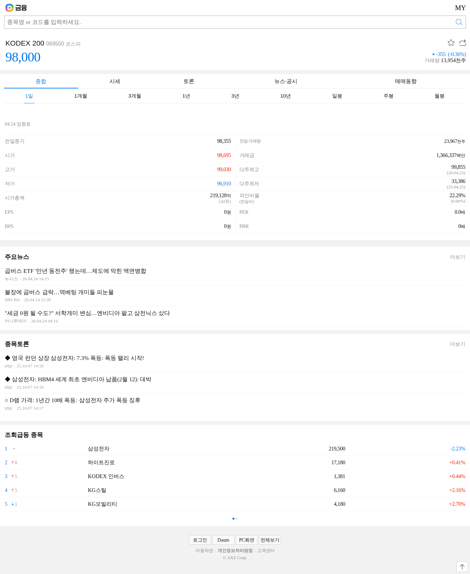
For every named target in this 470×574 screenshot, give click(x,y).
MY (460, 7)
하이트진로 (101, 462)
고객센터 (266, 550)
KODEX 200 (24, 43)
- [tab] (233, 519)
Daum (223, 540)
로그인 (200, 540)
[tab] (29, 95)
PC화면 (246, 540)
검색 (459, 22)
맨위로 (462, 567)
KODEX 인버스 (106, 476)
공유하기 (462, 42)
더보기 (457, 257)
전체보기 (270, 540)
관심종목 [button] (451, 42)
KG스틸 (97, 490)
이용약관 (204, 550)
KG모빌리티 (102, 504)
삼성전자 (98, 448)
